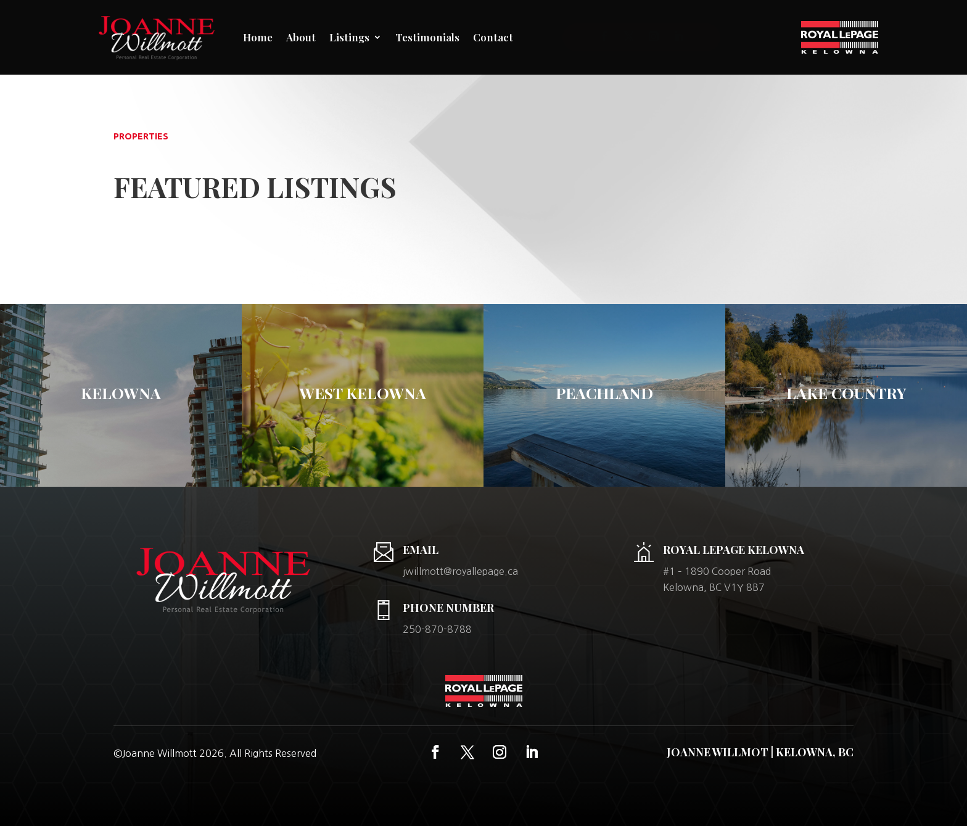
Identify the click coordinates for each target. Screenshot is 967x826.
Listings (349, 37)
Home (258, 37)
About (301, 37)
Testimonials (427, 37)
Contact (493, 37)
